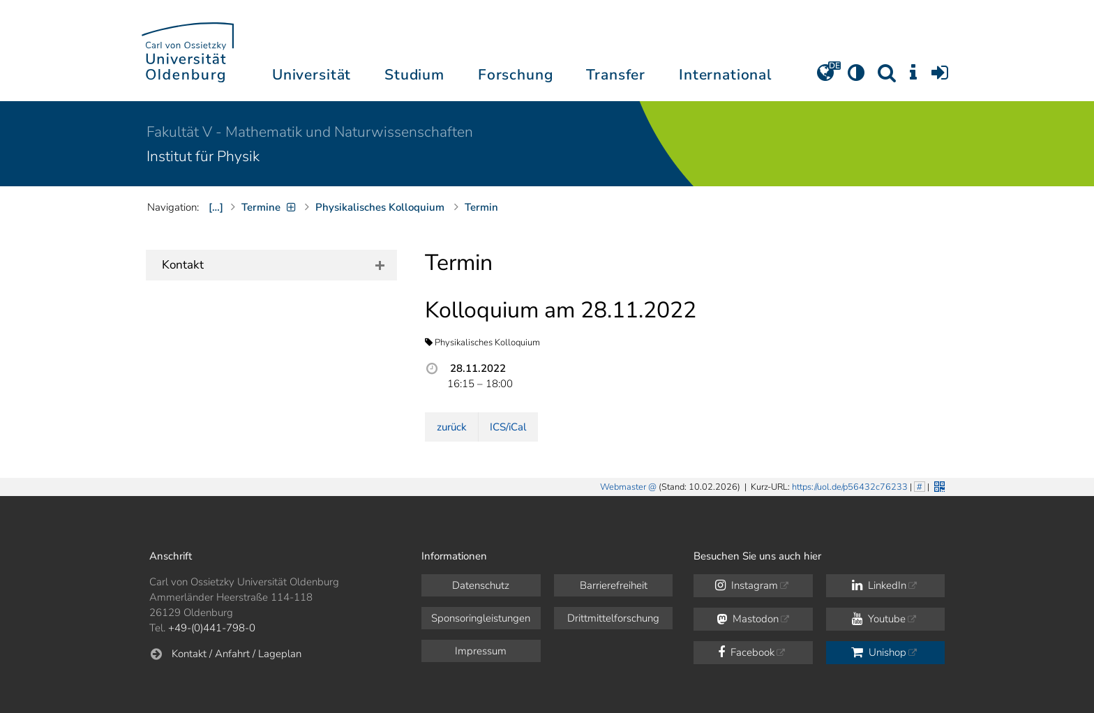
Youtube (879, 619)
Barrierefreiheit (613, 585)
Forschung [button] (515, 74)
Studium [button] (414, 74)
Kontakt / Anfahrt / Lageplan (236, 654)
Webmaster (623, 487)
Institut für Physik (203, 156)
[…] (216, 207)
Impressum (481, 651)
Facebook (746, 652)
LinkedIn (879, 585)
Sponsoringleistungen (480, 618)
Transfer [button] (615, 74)
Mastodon (748, 619)
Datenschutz (480, 585)
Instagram (746, 585)
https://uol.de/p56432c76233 (850, 487)
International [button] (725, 74)
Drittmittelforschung (613, 618)
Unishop (878, 652)
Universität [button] (311, 74)
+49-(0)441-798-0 (211, 628)
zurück (452, 427)
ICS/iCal (508, 427)
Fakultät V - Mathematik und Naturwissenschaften (310, 132)
